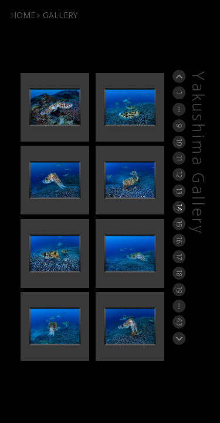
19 (179, 289)
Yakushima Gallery (197, 153)
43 (179, 322)
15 (179, 223)
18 (179, 273)
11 (179, 158)
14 (179, 207)
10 (179, 141)
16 (179, 240)
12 (179, 175)
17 (179, 256)
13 (179, 190)
